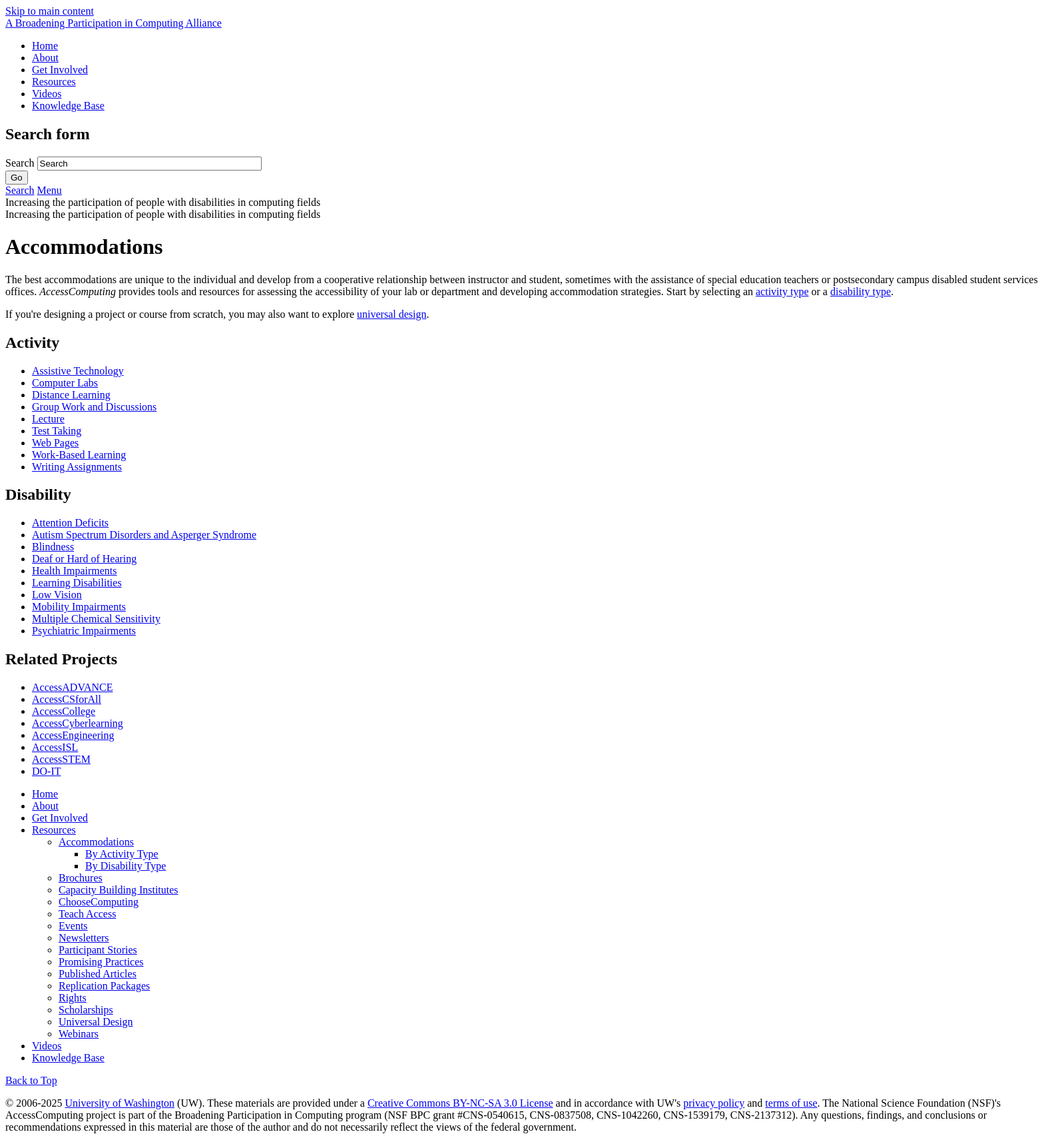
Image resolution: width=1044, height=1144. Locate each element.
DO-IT (46, 771)
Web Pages (55, 442)
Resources (54, 81)
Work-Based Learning (79, 454)
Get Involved (60, 69)
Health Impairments (74, 570)
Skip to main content (49, 11)
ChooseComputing (98, 901)
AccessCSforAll (66, 699)
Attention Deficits (70, 522)
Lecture (48, 418)
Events (73, 925)
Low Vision (57, 594)
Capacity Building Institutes (118, 889)
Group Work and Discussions (94, 406)
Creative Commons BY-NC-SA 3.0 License (460, 1103)
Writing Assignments (77, 466)
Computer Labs (65, 382)
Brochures (81, 877)
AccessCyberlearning (77, 723)
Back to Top (31, 1080)
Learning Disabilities (77, 582)
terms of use (791, 1103)
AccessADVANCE (72, 687)
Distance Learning (71, 394)
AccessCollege (63, 711)
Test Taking (56, 430)
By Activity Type (121, 853)
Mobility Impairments (79, 606)
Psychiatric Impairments (84, 630)
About (45, 57)
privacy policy (713, 1103)
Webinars (79, 1033)
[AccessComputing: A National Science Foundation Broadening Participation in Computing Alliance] (113, 23)
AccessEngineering (73, 735)
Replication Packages (104, 985)
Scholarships (86, 1009)
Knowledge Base (68, 105)
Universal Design (96, 1021)
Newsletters (84, 937)
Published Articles (97, 973)
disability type (860, 291)
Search (21, 163)
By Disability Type (125, 865)
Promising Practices (101, 961)
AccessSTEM (61, 759)
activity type (782, 291)
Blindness (53, 546)
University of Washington (119, 1103)
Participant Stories (98, 949)
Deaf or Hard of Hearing (84, 558)
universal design (391, 314)
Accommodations (96, 842)
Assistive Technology (78, 370)
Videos (46, 93)
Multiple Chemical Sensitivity (96, 618)
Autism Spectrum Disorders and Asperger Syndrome (144, 534)
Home (45, 45)
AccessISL (55, 747)
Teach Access (87, 913)
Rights (73, 997)
